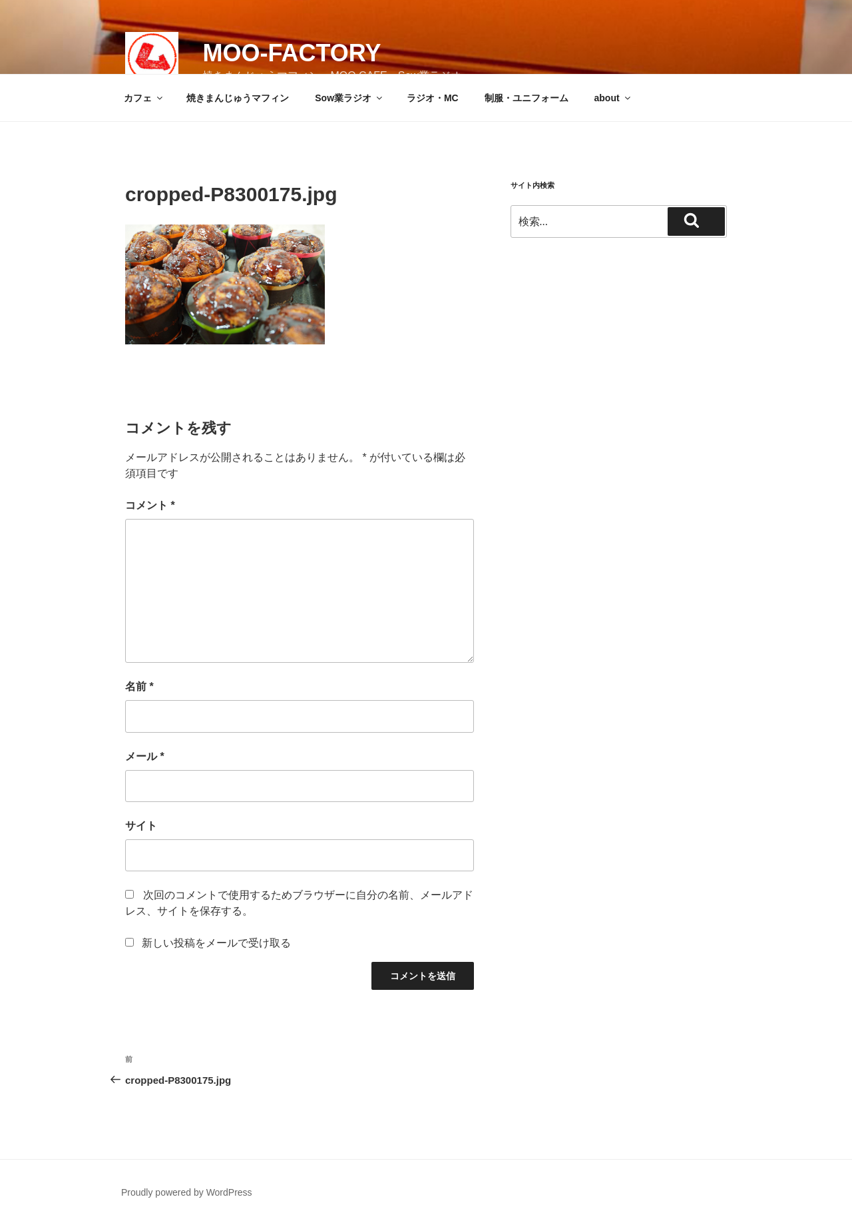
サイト (141, 825)
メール (144, 756)
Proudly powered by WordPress (186, 1192)
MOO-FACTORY (291, 53)
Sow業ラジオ (349, 98)
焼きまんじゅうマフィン (237, 98)
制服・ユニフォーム (526, 98)
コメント (150, 505)
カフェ (144, 98)
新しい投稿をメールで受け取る (216, 943)
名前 (139, 686)
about (613, 98)
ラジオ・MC (433, 98)
